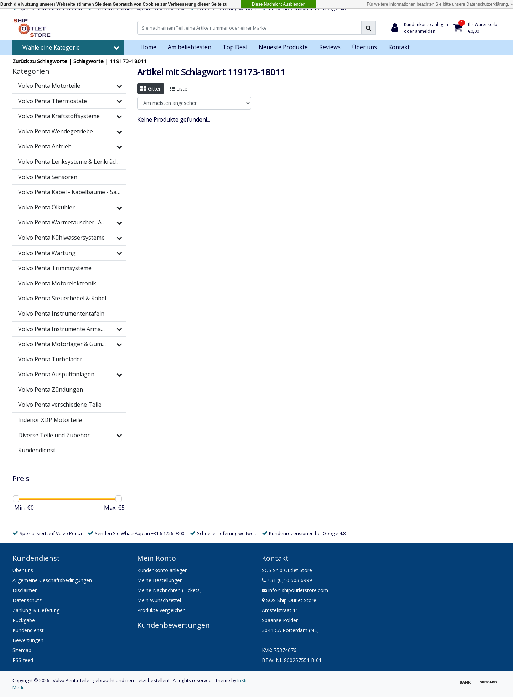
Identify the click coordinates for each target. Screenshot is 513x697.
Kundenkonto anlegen (162, 570)
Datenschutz (27, 600)
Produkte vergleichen (161, 610)
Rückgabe (23, 620)
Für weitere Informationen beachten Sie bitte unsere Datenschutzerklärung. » (440, 4)
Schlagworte (88, 61)
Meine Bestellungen (160, 580)
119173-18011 (128, 61)
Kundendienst (28, 630)
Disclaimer (24, 590)
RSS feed (22, 660)
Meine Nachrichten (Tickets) (169, 590)
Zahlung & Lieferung (35, 610)
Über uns (22, 570)
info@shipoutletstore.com (295, 590)
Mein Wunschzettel (159, 600)
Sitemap (21, 650)
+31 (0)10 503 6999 (287, 580)
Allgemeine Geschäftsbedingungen (52, 580)
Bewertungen (27, 640)
